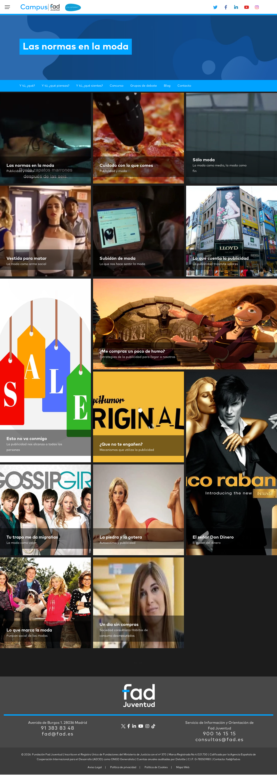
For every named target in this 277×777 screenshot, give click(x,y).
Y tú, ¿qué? (27, 85)
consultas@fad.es (219, 742)
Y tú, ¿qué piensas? (55, 85)
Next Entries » (138, 663)
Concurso (116, 85)
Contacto (184, 85)
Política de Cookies (156, 770)
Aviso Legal (95, 770)
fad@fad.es (58, 736)
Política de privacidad (123, 770)
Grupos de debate (143, 85)
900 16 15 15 (219, 736)
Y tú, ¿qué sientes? (89, 85)
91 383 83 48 (57, 730)
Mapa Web (182, 770)
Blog (167, 85)
